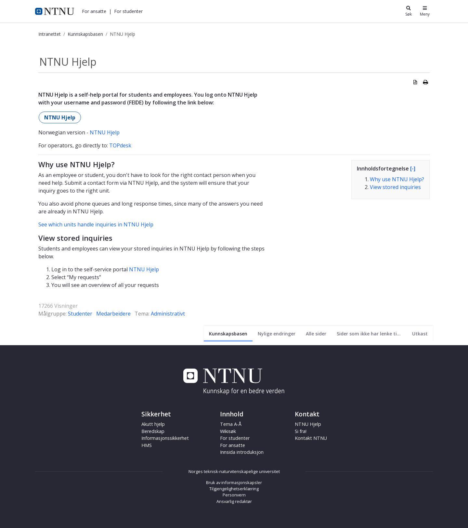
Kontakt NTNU (311, 438)
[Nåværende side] (228, 333)
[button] (94, 11)
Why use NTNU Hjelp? (397, 179)
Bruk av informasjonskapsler (234, 482)
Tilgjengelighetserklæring (234, 489)
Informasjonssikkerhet (165, 438)
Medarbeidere (113, 313)
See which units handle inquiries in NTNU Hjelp (95, 224)
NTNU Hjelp (59, 117)
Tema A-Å (230, 424)
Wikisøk (228, 431)
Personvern (234, 495)
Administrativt (168, 313)
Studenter (80, 313)
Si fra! (300, 431)
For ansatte (94, 11)
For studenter (128, 11)
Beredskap (152, 431)
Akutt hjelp (153, 424)
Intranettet (49, 34)
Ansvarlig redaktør (234, 501)
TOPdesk (120, 145)
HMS (146, 445)
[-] (412, 168)
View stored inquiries (395, 187)
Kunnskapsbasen (85, 34)
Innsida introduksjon (242, 452)
